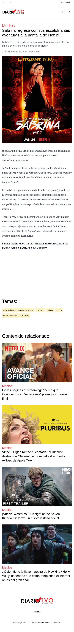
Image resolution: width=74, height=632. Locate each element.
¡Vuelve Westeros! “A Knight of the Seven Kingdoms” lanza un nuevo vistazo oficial (31, 516)
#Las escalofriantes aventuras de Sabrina (18, 310)
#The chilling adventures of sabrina (16, 315)
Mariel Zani (34, 51)
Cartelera (65, 2)
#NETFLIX (40, 310)
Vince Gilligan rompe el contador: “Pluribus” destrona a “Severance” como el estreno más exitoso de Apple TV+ (33, 456)
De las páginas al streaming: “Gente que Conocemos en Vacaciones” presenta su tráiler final (34, 394)
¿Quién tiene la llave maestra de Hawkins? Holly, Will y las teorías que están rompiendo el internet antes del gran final (36, 576)
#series (59, 310)
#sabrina (50, 310)
